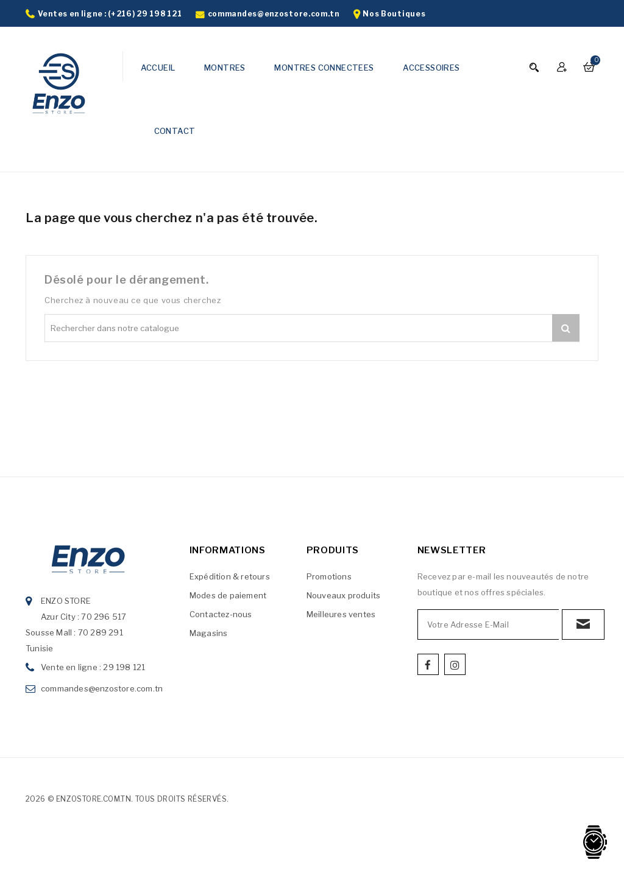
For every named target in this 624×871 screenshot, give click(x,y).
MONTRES (225, 67)
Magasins (209, 633)
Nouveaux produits (343, 595)
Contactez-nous (221, 614)
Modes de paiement (228, 595)
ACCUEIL (158, 67)
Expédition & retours (230, 576)
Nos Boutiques (394, 13)
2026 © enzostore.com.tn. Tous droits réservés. (127, 798)
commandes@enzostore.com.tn (273, 13)
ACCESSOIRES (431, 67)
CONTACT (175, 131)
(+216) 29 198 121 (145, 13)
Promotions (329, 576)
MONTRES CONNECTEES (324, 67)
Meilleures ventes (341, 614)
